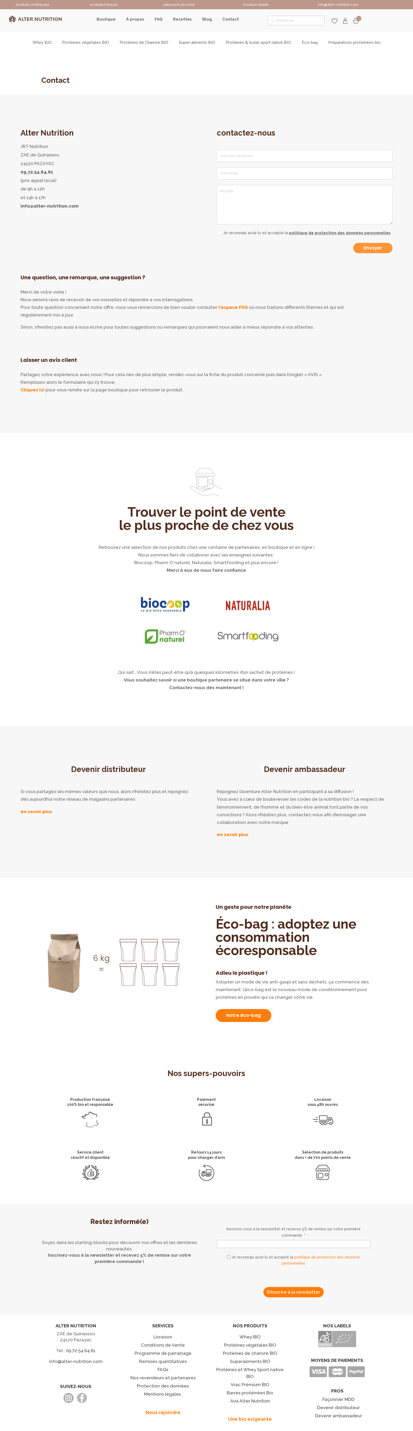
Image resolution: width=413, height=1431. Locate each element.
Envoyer (373, 248)
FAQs (163, 1369)
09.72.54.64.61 (37, 172)
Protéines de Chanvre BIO (144, 43)
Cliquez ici (33, 389)
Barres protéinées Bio (250, 1392)
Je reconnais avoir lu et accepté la (304, 233)
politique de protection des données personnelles (340, 233)
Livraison (163, 1336)
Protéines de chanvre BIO (250, 1353)
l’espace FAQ (233, 307)
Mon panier (356, 21)
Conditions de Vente (163, 1345)
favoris (334, 21)
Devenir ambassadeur (338, 1415)
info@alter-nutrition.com (50, 206)
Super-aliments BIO (197, 43)
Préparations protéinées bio (354, 43)
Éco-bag (310, 43)
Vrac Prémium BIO (250, 1384)
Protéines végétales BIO (85, 43)
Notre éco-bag (243, 1015)
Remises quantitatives (163, 1361)
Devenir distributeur (338, 1407)
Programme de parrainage (163, 1353)
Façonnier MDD (338, 1399)
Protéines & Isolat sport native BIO (258, 43)
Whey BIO (42, 43)
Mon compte (345, 21)
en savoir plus (36, 811)
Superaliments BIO (250, 1361)
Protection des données (163, 1386)
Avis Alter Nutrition (250, 1401)
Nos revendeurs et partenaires (163, 1377)
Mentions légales (162, 1394)
